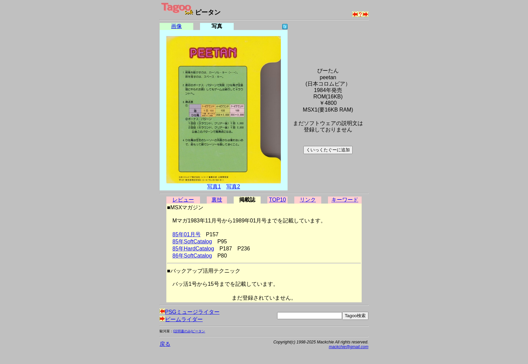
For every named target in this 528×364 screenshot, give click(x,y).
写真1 (214, 186)
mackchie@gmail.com (348, 346)
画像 (176, 26)
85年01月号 (186, 234)
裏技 (216, 200)
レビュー (183, 200)
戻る (165, 344)
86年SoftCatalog (192, 256)
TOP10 (277, 200)
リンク (308, 200)
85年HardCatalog (193, 248)
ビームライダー (181, 319)
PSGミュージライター (190, 312)
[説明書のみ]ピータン (189, 331)
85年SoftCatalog (192, 241)
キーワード (344, 200)
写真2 (233, 186)
